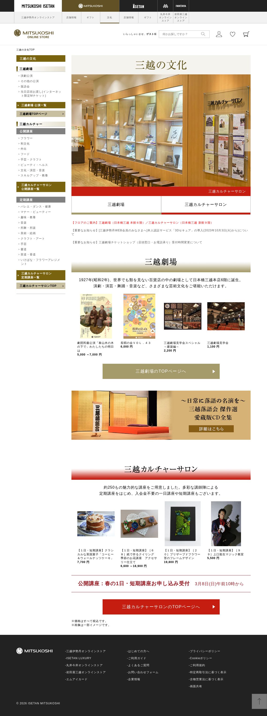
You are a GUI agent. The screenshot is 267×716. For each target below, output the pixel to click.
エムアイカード (77, 679)
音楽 (24, 222)
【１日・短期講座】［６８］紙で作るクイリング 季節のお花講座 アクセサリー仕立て (139, 558)
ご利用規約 (197, 665)
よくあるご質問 (138, 665)
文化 (109, 17)
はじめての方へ (138, 651)
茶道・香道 (28, 254)
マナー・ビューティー (36, 212)
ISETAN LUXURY (78, 658)
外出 (24, 148)
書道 (24, 249)
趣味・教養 (28, 217)
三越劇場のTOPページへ (161, 371)
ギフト (90, 17)
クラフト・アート (33, 238)
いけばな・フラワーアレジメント (40, 261)
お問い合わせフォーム (143, 672)
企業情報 (134, 679)
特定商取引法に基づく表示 (208, 672)
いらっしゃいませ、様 (140, 34)
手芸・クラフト (31, 159)
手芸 (24, 244)
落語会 (25, 86)
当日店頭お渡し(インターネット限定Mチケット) (41, 93)
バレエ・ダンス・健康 (36, 206)
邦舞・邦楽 (28, 227)
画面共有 (196, 686)
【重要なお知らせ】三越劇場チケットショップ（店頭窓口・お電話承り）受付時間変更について (136, 242)
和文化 (25, 143)
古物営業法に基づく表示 (206, 679)
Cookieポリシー (201, 658)
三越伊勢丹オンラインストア (38, 17)
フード (25, 154)
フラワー (27, 138)
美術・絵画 (28, 233)
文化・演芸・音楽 (33, 170)
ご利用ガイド (137, 658)
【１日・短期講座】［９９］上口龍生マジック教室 (225, 554)
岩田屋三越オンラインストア (180, 17)
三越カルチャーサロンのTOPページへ (161, 606)
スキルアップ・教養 (34, 175)
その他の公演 (30, 81)
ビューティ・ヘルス (34, 165)
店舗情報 (71, 17)
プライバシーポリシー (205, 651)
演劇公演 (27, 75)
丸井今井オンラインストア (165, 17)
